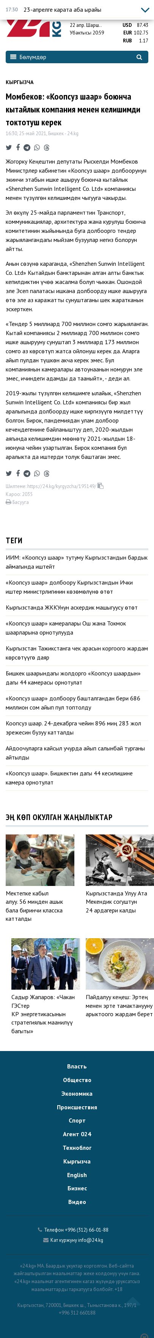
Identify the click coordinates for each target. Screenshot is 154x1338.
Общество (77, 1080)
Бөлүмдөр (28, 57)
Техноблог (77, 1147)
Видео (77, 1201)
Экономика (77, 1093)
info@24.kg (90, 1240)
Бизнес (77, 1188)
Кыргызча (19, 82)
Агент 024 (77, 1134)
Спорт (77, 1120)
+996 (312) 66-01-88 (86, 1230)
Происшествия (77, 1107)
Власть (77, 1066)
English (77, 1175)
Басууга (17, 502)
